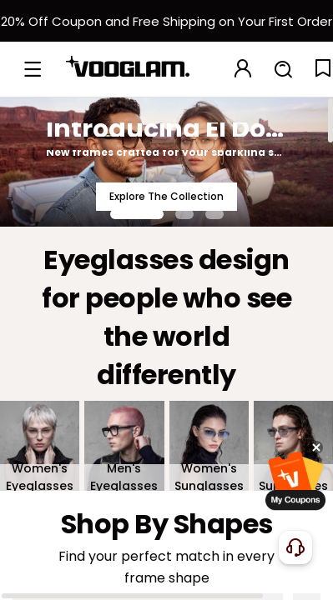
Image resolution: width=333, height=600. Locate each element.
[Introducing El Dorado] (166, 162)
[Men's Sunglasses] (293, 446)
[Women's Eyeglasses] (39, 446)
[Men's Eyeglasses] (124, 446)
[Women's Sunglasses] (209, 446)
